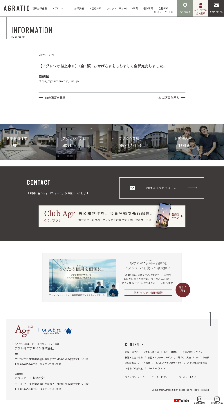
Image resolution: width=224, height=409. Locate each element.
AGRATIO (16, 8)
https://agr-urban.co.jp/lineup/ (59, 81)
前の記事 (55, 97)
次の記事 (168, 97)
